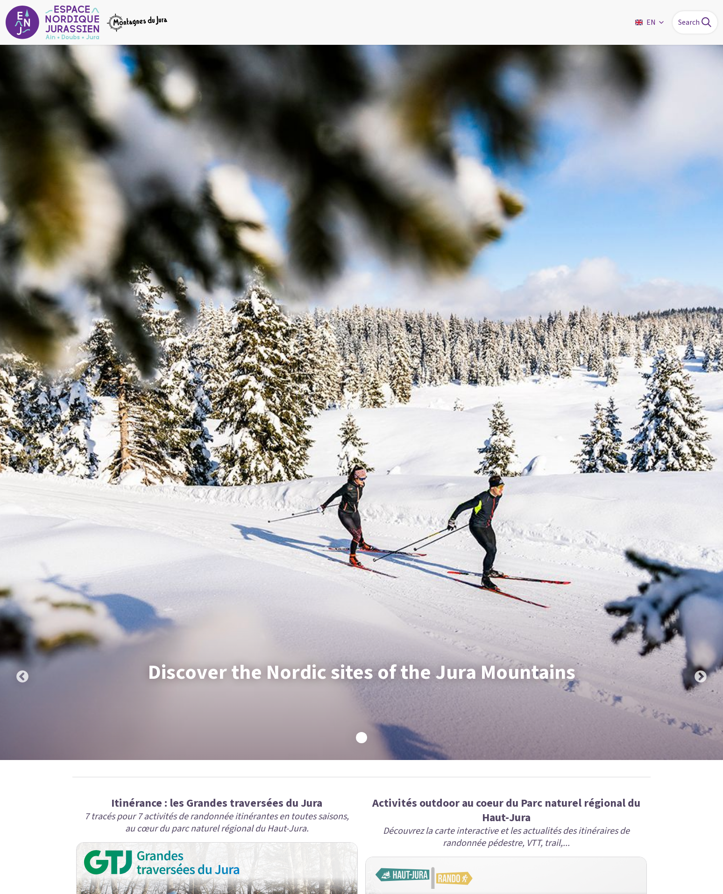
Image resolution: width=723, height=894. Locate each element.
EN (650, 22)
